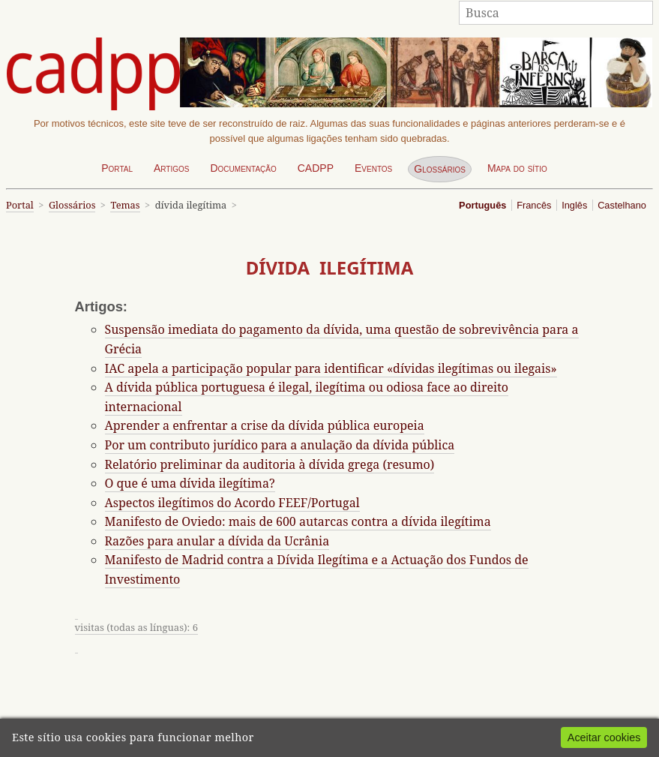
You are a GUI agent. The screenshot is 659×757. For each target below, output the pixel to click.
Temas (124, 205)
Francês (534, 205)
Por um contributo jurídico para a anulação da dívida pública (280, 445)
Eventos (373, 168)
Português (482, 205)
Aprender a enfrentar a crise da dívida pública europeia (264, 425)
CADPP (316, 168)
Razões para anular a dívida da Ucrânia (217, 541)
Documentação (243, 168)
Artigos (172, 168)
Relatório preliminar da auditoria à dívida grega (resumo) (270, 464)
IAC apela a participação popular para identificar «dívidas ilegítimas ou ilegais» (331, 368)
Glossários (440, 169)
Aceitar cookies (604, 737)
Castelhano (622, 205)
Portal (117, 168)
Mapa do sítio (517, 168)
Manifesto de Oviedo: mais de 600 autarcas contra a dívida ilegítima (298, 521)
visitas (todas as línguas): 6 (136, 627)
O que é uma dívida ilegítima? (190, 483)
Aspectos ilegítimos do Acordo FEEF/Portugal (232, 502)
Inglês (574, 205)
